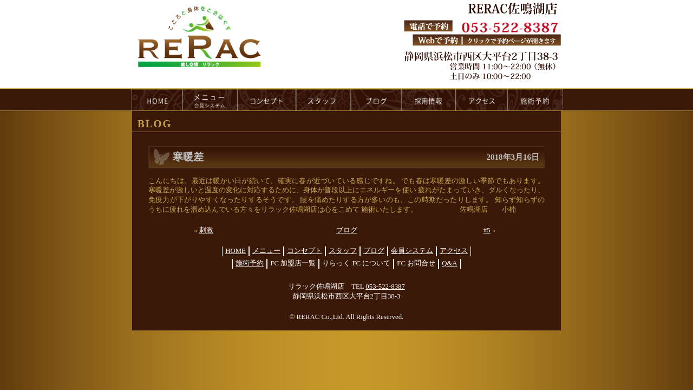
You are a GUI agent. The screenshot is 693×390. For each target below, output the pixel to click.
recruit (429, 99)
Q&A (449, 263)
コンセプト (304, 251)
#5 (487, 230)
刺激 (206, 230)
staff (323, 99)
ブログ (346, 230)
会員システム (412, 251)
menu (210, 99)
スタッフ (343, 251)
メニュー (266, 251)
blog (376, 99)
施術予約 (250, 263)
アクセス (454, 251)
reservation (535, 99)
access (482, 99)
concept (267, 99)
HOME (156, 99)
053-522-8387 (385, 286)
